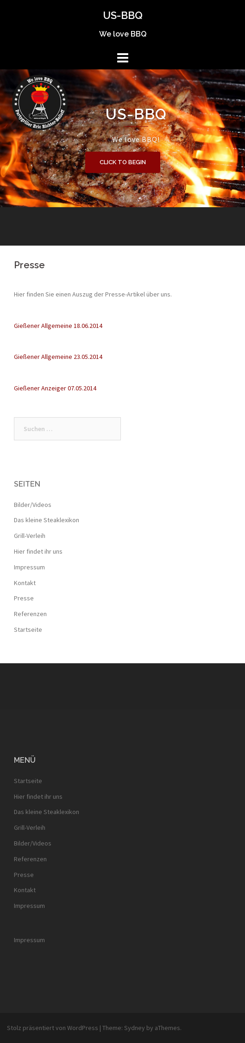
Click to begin (123, 162)
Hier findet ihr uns (38, 551)
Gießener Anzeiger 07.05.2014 (55, 388)
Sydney (134, 1028)
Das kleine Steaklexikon (46, 520)
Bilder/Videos (32, 504)
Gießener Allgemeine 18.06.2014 (58, 325)
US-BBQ (123, 15)
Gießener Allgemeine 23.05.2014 (58, 356)
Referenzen (30, 614)
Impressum (29, 567)
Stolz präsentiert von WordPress (52, 1028)
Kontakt (25, 583)
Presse (24, 598)
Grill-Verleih (29, 535)
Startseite (28, 629)
